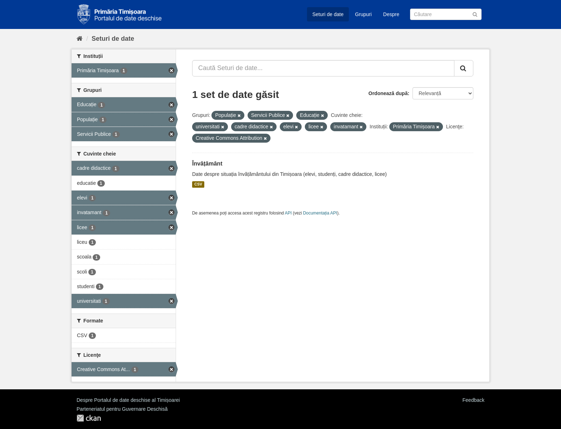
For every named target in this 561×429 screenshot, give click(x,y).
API (288, 213)
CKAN (89, 418)
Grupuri (363, 14)
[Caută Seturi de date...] (323, 68)
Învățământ (207, 164)
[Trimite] (475, 14)
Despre (391, 14)
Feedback (473, 400)
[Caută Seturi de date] (446, 14)
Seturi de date (327, 14)
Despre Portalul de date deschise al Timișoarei (128, 400)
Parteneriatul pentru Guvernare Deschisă (122, 409)
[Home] (80, 38)
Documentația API (320, 213)
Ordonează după (388, 93)
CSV (198, 184)
